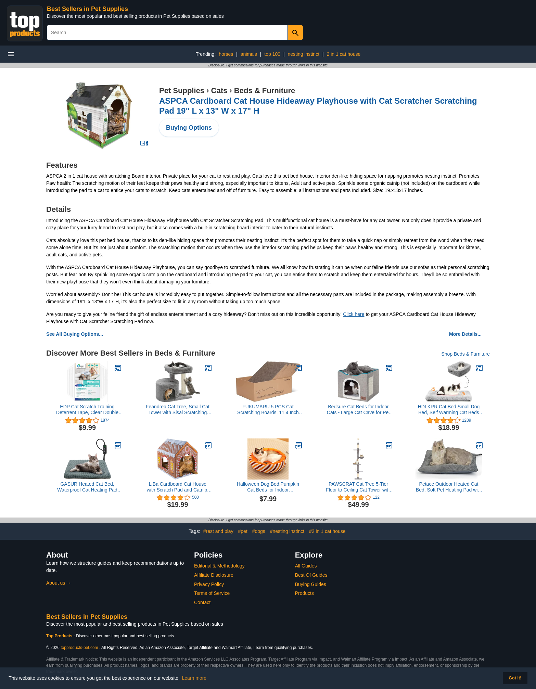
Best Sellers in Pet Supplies (87, 8)
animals (249, 54)
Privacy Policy (209, 584)
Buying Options (189, 127)
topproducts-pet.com (79, 647)
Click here (353, 314)
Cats (219, 90)
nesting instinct (303, 54)
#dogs (258, 531)
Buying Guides (310, 584)
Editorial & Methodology (219, 566)
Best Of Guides (311, 575)
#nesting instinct (287, 531)
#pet (242, 531)
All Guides (306, 566)
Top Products (60, 636)
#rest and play (218, 531)
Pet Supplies (181, 90)
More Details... (465, 334)
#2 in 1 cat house (327, 531)
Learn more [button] (194, 678)
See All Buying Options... (74, 334)
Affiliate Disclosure (213, 575)
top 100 (272, 54)
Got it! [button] (515, 678)
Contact (202, 602)
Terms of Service (212, 593)
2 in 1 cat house (343, 54)
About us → (58, 583)
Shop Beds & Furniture (465, 354)
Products (304, 593)
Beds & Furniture (264, 90)
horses (226, 54)
